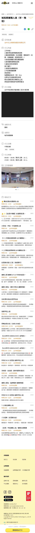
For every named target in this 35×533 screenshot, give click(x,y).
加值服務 (6, 470)
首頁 (2, 14)
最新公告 (24, 481)
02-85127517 (13, 504)
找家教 (24, 459)
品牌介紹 (6, 481)
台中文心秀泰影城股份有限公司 (14, 42)
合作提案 (24, 484)
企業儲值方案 (17, 470)
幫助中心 (15, 484)
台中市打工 (10, 14)
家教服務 (15, 481)
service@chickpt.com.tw (16, 506)
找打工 (6, 459)
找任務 (15, 459)
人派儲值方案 (26, 470)
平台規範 (6, 484)
